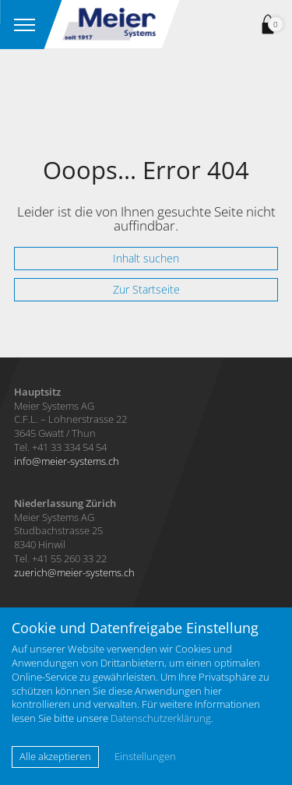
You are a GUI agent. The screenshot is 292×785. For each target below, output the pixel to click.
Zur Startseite (146, 289)
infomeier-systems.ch (66, 461)
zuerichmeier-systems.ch (74, 572)
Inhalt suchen (146, 258)
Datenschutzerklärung (161, 718)
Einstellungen (145, 756)
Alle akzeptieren (55, 756)
